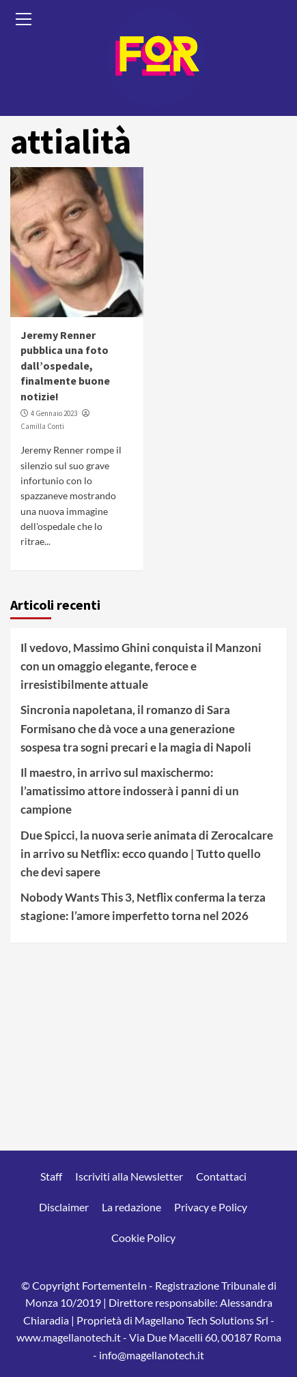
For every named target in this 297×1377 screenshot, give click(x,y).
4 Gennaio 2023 (54, 413)
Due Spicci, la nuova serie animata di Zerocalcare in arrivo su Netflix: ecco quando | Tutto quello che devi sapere (146, 853)
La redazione (131, 1206)
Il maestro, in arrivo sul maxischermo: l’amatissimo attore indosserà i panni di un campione (129, 790)
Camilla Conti (42, 426)
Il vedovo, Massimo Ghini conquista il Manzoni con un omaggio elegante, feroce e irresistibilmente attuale (140, 666)
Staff (51, 1176)
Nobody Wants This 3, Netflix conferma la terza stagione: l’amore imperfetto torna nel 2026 (143, 906)
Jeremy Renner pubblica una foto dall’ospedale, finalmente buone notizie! (65, 365)
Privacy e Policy (210, 1206)
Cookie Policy (143, 1237)
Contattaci (221, 1176)
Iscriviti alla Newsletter (129, 1176)
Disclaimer (64, 1206)
